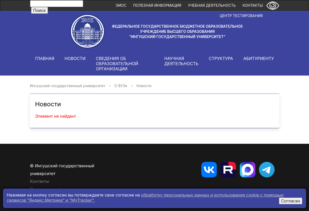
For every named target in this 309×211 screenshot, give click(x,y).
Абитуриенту (258, 58)
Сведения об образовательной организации (117, 63)
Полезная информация (157, 5)
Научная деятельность (181, 61)
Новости (74, 58)
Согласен (290, 201)
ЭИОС (121, 5)
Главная (44, 58)
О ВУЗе (120, 86)
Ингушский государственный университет (67, 86)
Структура (221, 58)
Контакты (252, 5)
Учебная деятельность (212, 5)
